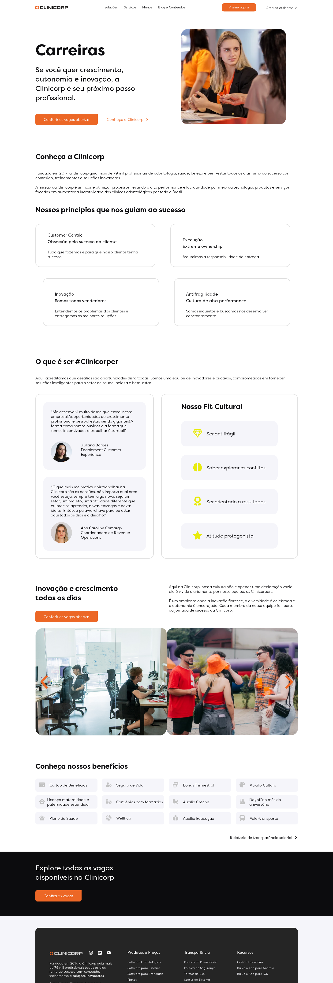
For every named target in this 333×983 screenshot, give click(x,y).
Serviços (130, 7)
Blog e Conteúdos (171, 7)
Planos (147, 7)
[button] (44, 682)
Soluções (111, 7)
